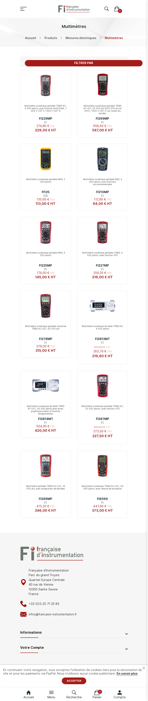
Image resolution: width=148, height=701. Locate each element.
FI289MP (45, 499)
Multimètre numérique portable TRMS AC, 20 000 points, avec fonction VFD (102, 407)
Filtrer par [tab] (83, 63)
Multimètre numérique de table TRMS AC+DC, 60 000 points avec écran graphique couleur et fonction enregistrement (45, 410)
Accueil (30, 38)
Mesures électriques (81, 38)
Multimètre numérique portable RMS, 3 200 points (45, 180)
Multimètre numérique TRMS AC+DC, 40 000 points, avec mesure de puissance (102, 487)
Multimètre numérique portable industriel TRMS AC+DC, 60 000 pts (45, 327)
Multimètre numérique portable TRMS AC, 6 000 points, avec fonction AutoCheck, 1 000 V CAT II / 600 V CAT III (45, 108)
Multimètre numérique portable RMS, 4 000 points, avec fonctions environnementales (102, 182)
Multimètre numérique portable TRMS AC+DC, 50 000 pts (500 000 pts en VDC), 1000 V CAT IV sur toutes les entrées (102, 110)
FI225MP (45, 265)
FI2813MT (102, 339)
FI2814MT (45, 419)
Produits (50, 38)
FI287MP (102, 419)
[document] (74, 676)
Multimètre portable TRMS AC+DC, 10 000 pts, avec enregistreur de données (45, 487)
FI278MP (45, 339)
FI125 (46, 192)
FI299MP (102, 118)
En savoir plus (127, 673)
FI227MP (102, 265)
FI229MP (45, 118)
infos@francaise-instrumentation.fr (53, 614)
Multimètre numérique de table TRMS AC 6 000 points (102, 327)
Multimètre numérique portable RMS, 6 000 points (45, 253)
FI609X (102, 499)
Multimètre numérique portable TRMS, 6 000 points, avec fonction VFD (102, 253)
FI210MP (102, 192)
